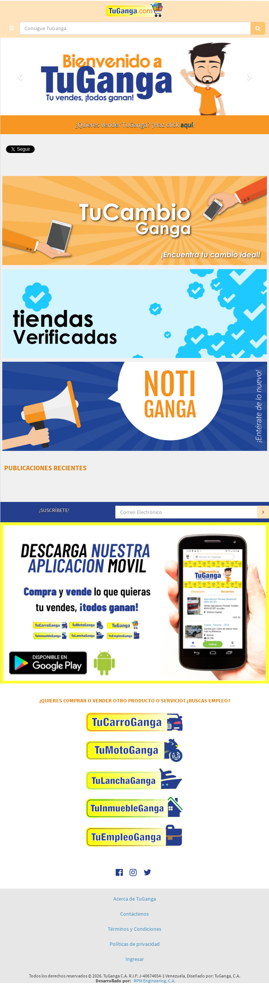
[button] (12, 28)
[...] (135, 28)
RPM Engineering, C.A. (155, 980)
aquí (186, 124)
